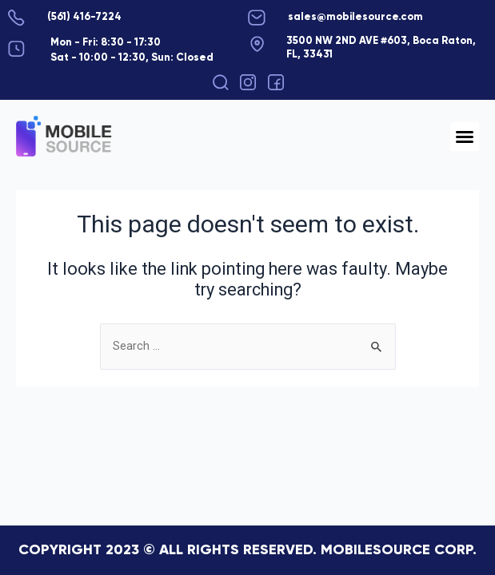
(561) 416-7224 (84, 17)
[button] (220, 82)
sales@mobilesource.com (355, 17)
